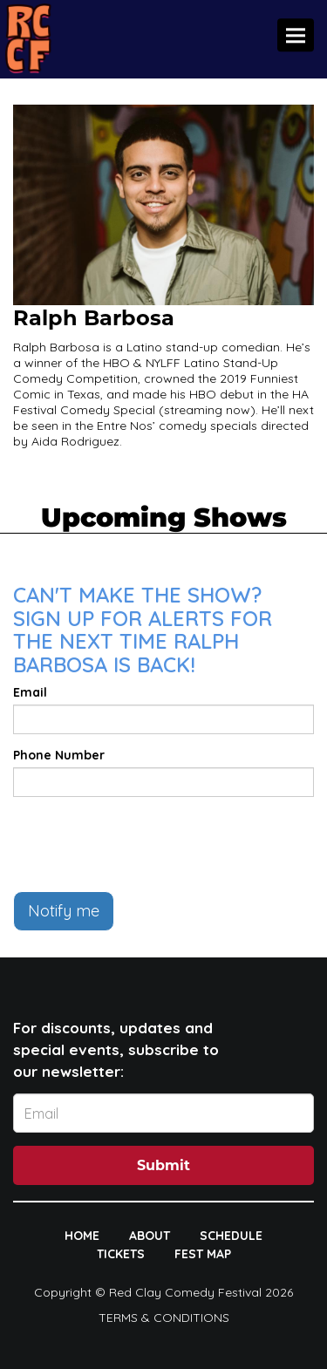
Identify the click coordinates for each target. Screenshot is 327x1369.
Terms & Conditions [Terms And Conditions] (164, 1317)
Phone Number (59, 755)
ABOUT (149, 1235)
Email (30, 692)
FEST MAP (202, 1254)
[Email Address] (163, 1113)
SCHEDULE (231, 1235)
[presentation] (145, 844)
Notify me (63, 911)
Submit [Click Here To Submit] (163, 1165)
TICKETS (121, 1254)
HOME (82, 1235)
